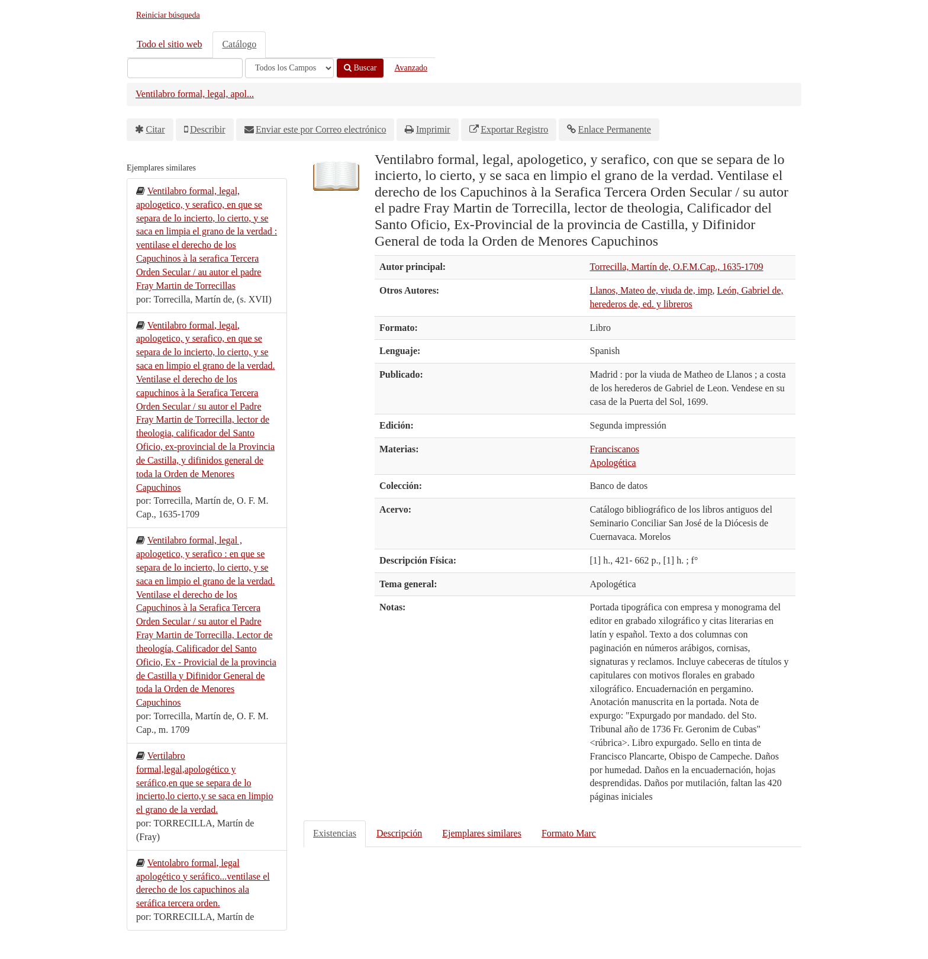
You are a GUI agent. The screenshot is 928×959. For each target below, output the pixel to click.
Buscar (360, 67)
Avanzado (410, 67)
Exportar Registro (514, 129)
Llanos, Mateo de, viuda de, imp (651, 290)
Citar (155, 129)
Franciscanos (615, 449)
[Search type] (289, 68)
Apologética (613, 463)
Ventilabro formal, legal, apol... (195, 94)
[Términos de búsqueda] (185, 68)
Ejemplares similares (481, 833)
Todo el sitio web (169, 44)
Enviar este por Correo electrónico (321, 129)
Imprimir (433, 129)
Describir (207, 129)
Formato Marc (569, 833)
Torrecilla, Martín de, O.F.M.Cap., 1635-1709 (676, 267)
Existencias (334, 833)
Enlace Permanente (614, 129)
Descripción (399, 833)
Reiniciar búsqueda (168, 15)
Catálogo (239, 44)
